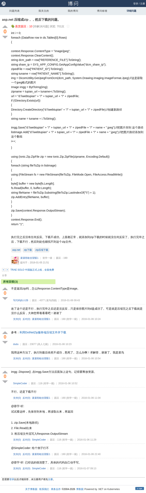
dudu (16, 344)
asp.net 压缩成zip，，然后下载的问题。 (31, 19)
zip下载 (28, 250)
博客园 (79, 489)
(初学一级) (71, 319)
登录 (135, 3)
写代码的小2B (20, 300)
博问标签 (102, 10)
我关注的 (44, 10)
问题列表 (14, 10)
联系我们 (44, 489)
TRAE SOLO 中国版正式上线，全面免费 (32, 269)
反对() (26, 319)
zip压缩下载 (41, 250)
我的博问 (73, 10)
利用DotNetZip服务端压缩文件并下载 (43, 332)
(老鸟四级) (51, 300)
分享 (4, 275)
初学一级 (47, 258)
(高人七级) (42, 344)
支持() (17, 319)
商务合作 (56, 489)
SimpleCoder (20, 383)
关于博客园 (31, 489)
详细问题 (131, 10)
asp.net (16, 250)
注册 (142, 3)
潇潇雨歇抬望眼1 (29, 258)
